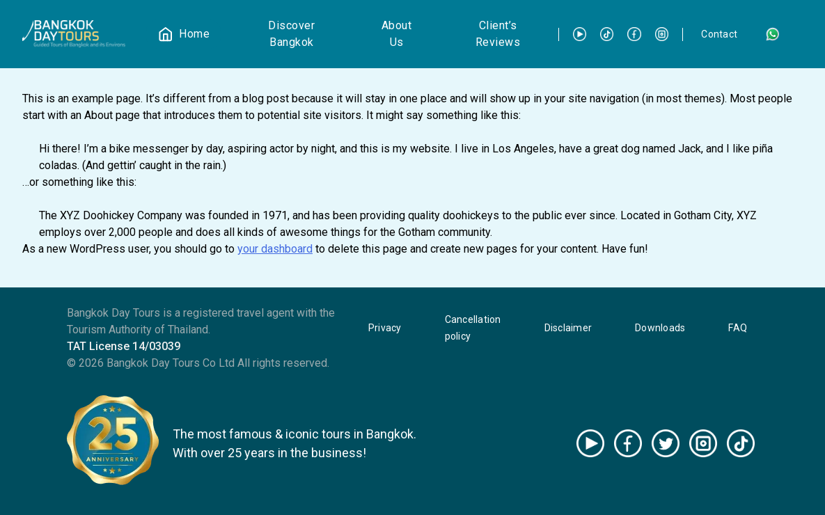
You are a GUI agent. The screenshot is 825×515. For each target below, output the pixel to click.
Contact (719, 34)
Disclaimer (568, 327)
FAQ (737, 327)
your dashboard (275, 248)
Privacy (385, 327)
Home (194, 33)
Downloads (660, 327)
